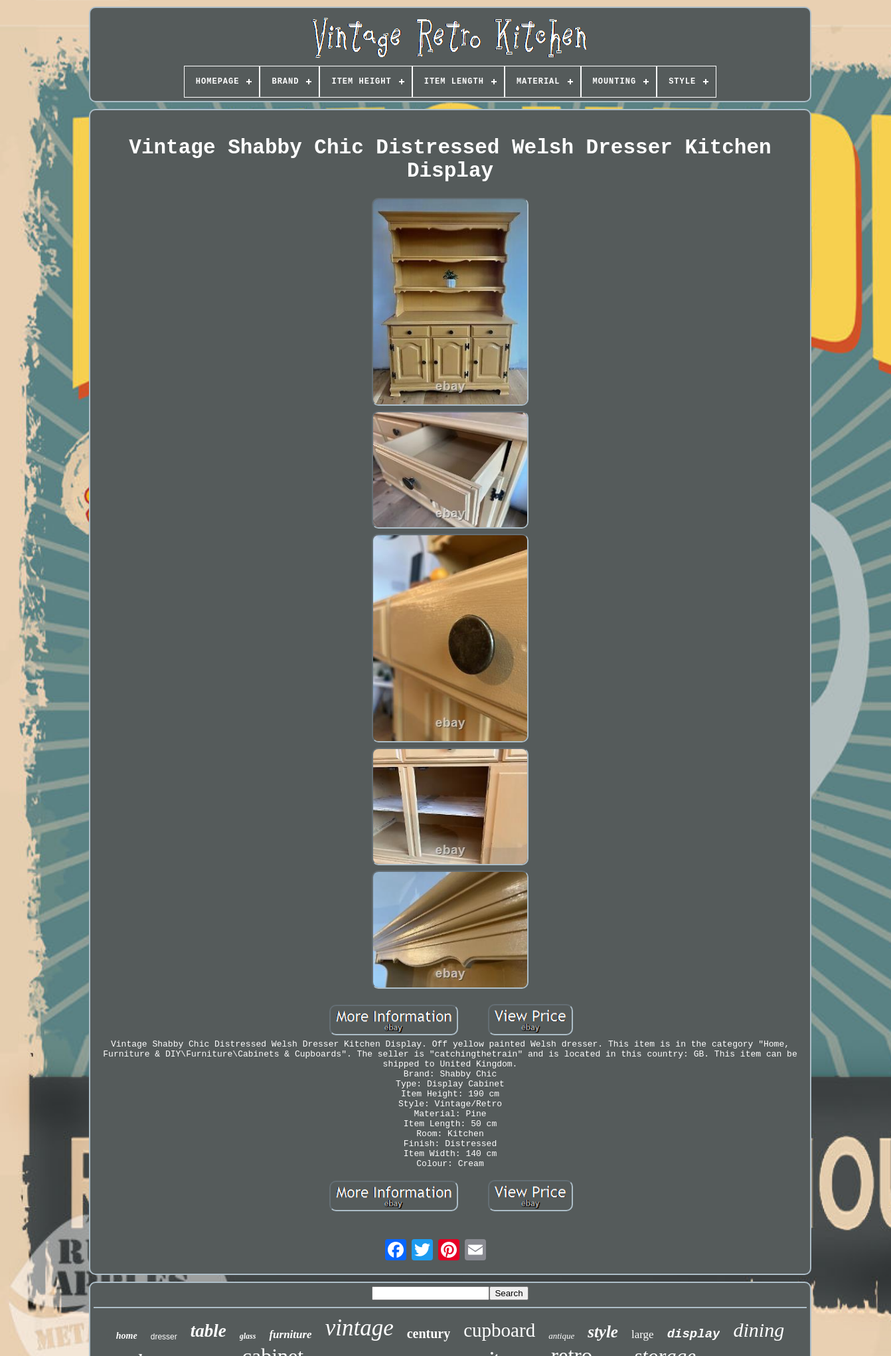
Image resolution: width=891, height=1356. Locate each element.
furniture (290, 1334)
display (693, 1334)
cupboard (499, 1330)
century (429, 1333)
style (603, 1332)
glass (248, 1336)
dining (758, 1330)
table (208, 1331)
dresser (164, 1336)
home (126, 1336)
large (642, 1334)
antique (561, 1336)
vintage (359, 1328)
